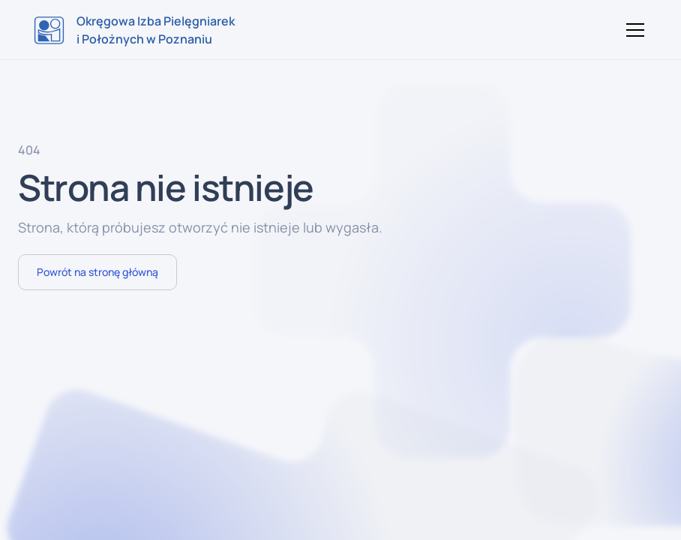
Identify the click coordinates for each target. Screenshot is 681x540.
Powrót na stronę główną (97, 272)
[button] (632, 30)
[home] (134, 30)
